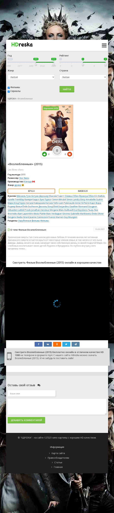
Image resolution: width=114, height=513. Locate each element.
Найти (67, 89)
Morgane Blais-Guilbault (61, 210)
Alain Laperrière (25, 213)
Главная (58, 467)
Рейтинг (64, 55)
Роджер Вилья (15, 206)
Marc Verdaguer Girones (58, 213)
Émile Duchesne (30, 206)
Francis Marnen (55, 217)
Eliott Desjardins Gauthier (65, 206)
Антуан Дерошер (40, 196)
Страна (63, 70)
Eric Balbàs (99, 196)
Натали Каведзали (35, 203)
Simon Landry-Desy (75, 199)
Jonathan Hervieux (40, 210)
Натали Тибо (51, 203)
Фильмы (15, 87)
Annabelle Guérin (94, 199)
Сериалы (15, 90)
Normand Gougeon (87, 206)
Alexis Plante (39, 213)
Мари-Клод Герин (16, 203)
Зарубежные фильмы (29, 220)
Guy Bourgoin (70, 217)
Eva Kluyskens (81, 210)
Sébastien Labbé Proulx (19, 210)
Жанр (11, 70)
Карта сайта (58, 453)
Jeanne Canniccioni (39, 217)
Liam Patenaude (67, 203)
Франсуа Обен (86, 196)
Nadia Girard (23, 217)
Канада (28, 181)
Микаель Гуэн (24, 196)
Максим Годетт (56, 196)
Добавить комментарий (26, 420)
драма (18, 185)
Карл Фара (95, 203)
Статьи (58, 462)
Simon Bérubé (59, 199)
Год (10, 55)
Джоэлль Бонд (45, 206)
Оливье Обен (72, 196)
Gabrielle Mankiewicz (81, 213)
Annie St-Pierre (82, 203)
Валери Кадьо (32, 199)
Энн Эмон (24, 178)
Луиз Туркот (45, 199)
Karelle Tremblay (16, 199)
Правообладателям (58, 457)
